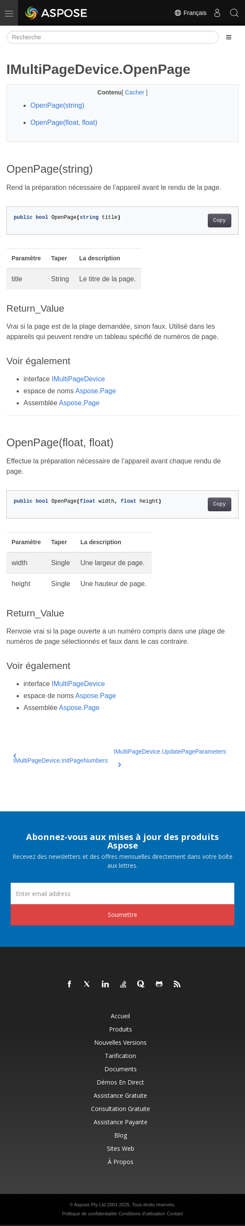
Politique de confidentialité (89, 1213)
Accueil (120, 1016)
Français (190, 13)
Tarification (120, 1056)
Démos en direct (120, 1082)
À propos (120, 1162)
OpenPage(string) (57, 105)
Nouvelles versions (120, 1042)
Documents (120, 1069)
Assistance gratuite (120, 1095)
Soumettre (122, 915)
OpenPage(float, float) (63, 122)
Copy (219, 221)
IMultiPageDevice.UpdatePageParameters (170, 756)
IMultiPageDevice (78, 379)
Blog (120, 1135)
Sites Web (120, 1148)
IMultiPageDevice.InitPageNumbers (60, 758)
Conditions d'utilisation (141, 1213)
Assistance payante (121, 1122)
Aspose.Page (95, 391)
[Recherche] (112, 37)
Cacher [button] (135, 92)
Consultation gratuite (120, 1109)
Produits (120, 1029)
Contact (175, 1213)
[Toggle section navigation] (229, 37)
